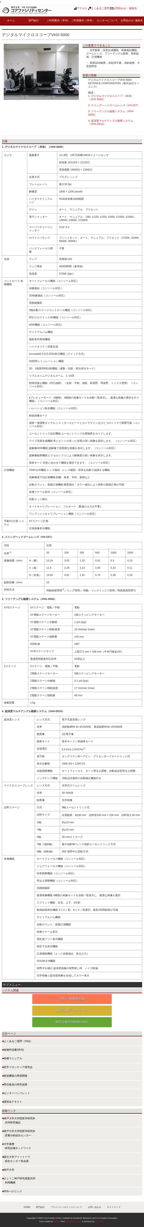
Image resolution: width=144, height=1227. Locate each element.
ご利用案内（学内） (58, 20)
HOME (27, 1207)
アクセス (82, 8)
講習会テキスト (13, 1101)
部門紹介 (33, 20)
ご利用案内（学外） (83, 20)
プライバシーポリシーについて (66, 1207)
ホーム (11, 20)
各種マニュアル (13, 1058)
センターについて (107, 20)
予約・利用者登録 (72, 999)
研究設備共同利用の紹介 (72, 1022)
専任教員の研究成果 (15, 1084)
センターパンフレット (17, 1093)
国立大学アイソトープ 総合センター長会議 (16, 1158)
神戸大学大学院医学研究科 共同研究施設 (18, 1120)
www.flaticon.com (73, 1221)
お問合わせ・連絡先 (125, 8)
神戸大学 (9, 1169)
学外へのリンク (13, 1191)
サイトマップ (113, 1207)
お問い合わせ (94, 1207)
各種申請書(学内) (14, 1049)
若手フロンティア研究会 (18, 1067)
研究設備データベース (72, 1010)
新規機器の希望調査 (15, 1075)
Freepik (56, 1221)
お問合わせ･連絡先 (132, 20)
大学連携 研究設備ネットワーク (16, 1146)
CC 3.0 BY (100, 1221)
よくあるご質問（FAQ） (18, 1041)
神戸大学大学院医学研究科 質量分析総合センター (18, 1133)
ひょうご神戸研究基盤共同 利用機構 (18, 1180)
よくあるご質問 (100, 8)
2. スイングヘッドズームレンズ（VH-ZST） (114, 105)
